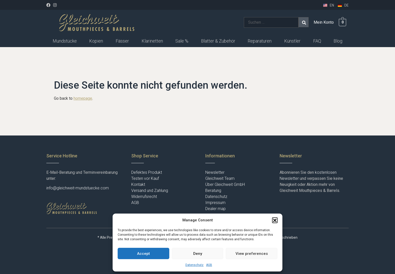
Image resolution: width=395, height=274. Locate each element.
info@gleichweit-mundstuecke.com (77, 188)
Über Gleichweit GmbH (225, 184)
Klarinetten (152, 41)
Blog (338, 41)
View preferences (252, 253)
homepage (83, 98)
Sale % (181, 41)
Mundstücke (65, 41)
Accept (143, 253)
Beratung (213, 190)
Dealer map (215, 208)
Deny (197, 253)
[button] (274, 220)
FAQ (317, 41)
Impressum (215, 202)
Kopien (96, 41)
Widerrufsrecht (144, 196)
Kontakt (138, 184)
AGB (209, 265)
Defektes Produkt (146, 172)
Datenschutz (194, 265)
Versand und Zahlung (149, 190)
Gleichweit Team (220, 178)
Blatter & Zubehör (218, 41)
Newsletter (214, 172)
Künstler (292, 41)
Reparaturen (260, 41)
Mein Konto (324, 22)
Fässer (122, 41)
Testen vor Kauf (145, 178)
